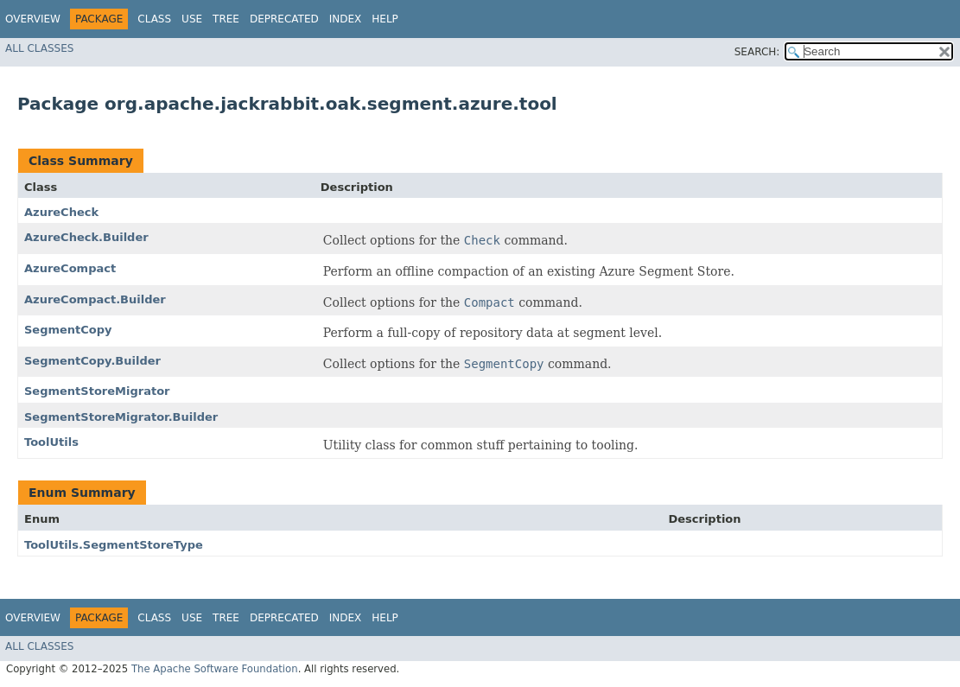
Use (191, 19)
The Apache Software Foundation (214, 669)
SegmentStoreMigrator (97, 391)
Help (385, 19)
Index (345, 19)
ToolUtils (51, 442)
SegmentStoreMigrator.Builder (121, 416)
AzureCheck (61, 212)
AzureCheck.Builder (86, 237)
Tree (226, 19)
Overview (32, 19)
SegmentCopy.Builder (92, 360)
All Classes (39, 48)
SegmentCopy (68, 329)
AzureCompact (70, 268)
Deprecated (284, 19)
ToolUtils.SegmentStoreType (113, 544)
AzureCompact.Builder (95, 299)
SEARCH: (757, 52)
